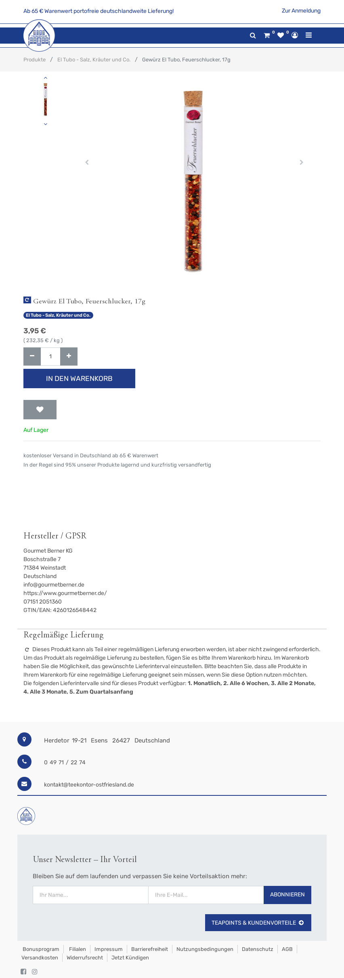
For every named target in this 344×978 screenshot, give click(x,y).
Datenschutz (257, 949)
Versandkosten (39, 958)
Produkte (34, 60)
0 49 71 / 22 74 (65, 762)
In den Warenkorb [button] (79, 378)
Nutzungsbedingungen (204, 949)
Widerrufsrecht (85, 958)
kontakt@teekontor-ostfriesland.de (89, 784)
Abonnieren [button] (287, 894)
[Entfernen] (32, 356)
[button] (87, 162)
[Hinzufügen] (69, 356)
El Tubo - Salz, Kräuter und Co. (93, 60)
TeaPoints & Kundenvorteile (258, 922)
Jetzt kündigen (130, 958)
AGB (287, 949)
